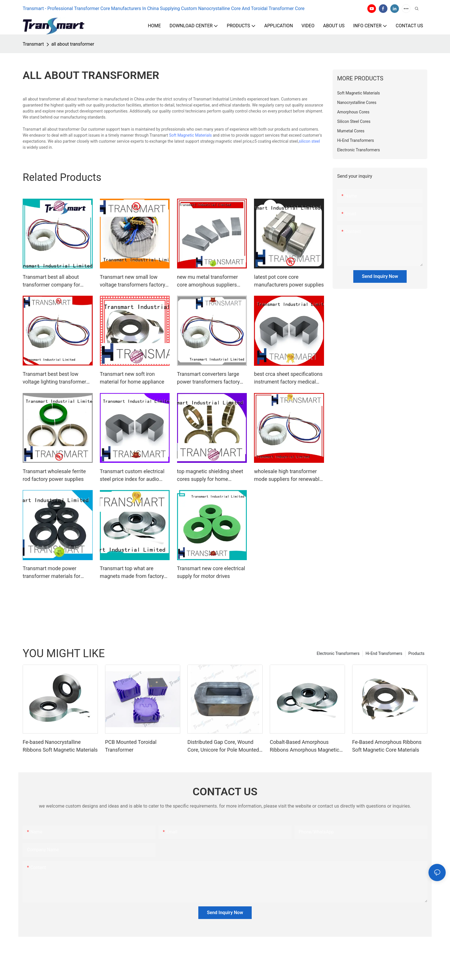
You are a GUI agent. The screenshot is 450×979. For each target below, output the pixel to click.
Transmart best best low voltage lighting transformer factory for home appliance (54, 378)
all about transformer (72, 44)
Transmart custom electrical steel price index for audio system (132, 475)
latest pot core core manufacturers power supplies (289, 281)
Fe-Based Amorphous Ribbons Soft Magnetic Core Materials (387, 746)
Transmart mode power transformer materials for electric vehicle (51, 572)
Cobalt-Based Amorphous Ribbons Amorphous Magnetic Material (304, 746)
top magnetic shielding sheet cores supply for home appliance (210, 475)
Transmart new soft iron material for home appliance (132, 378)
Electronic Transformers (338, 653)
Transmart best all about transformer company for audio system (51, 281)
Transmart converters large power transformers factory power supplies (208, 378)
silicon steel (309, 141)
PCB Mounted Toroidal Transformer (130, 746)
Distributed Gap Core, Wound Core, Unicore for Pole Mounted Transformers (223, 746)
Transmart (33, 44)
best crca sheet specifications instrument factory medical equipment (288, 378)
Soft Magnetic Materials (190, 135)
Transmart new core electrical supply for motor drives (211, 572)
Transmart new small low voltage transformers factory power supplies (132, 281)
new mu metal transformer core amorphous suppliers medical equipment (207, 281)
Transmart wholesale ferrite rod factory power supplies (54, 475)
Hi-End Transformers (384, 653)
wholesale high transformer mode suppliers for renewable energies (288, 475)
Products (416, 653)
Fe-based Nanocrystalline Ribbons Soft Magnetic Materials (60, 746)
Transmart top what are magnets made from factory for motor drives (132, 572)
